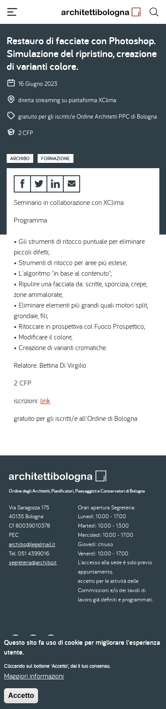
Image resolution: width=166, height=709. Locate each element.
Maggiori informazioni (34, 681)
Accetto (21, 701)
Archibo (20, 158)
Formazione (55, 158)
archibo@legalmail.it (32, 544)
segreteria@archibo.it (33, 562)
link (45, 400)
